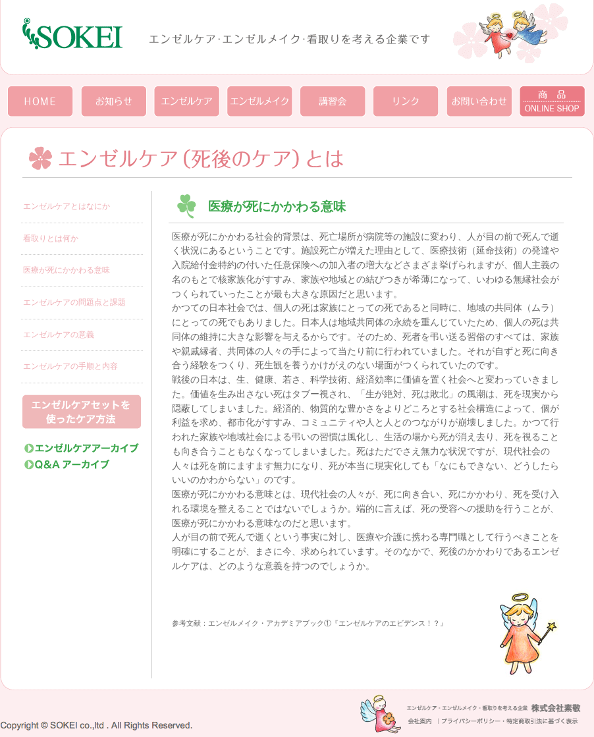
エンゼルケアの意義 (58, 334)
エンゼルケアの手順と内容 (70, 366)
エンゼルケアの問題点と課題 (74, 302)
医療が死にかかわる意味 (66, 270)
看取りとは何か (50, 238)
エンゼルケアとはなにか (66, 206)
